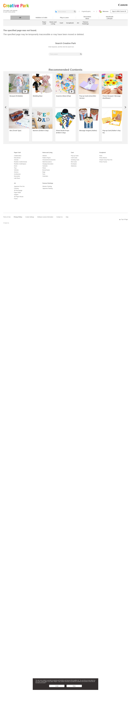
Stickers (44, 156)
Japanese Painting (47, 189)
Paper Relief (17, 193)
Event (15, 167)
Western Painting (47, 187)
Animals (16, 161)
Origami (16, 195)
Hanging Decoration (47, 165)
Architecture (17, 175)
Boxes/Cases (46, 171)
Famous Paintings (47, 184)
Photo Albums (103, 159)
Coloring (16, 189)
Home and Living (47, 153)
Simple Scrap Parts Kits (105, 161)
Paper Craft (17, 153)
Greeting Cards (75, 161)
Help (67, 218)
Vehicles (16, 171)
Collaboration (17, 156)
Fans (43, 175)
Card (72, 153)
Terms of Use (7, 218)
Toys (15, 169)
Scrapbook (102, 153)
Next (125, 108)
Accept (56, 686)
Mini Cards (74, 163)
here (46, 681)
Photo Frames (103, 163)
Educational (17, 159)
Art (15, 184)
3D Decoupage (18, 191)
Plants (44, 169)
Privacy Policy (18, 218)
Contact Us (59, 218)
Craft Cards (74, 159)
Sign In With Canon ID (119, 11)
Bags (43, 173)
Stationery (73, 167)
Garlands (44, 167)
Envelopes (74, 165)
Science (16, 173)
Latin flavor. (17, 179)
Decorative (17, 177)
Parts (100, 156)
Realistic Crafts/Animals (20, 163)
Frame (16, 199)
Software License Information (45, 218)
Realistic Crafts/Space (20, 165)
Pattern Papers (46, 159)
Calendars (45, 177)
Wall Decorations (47, 163)
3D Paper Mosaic (18, 197)
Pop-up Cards (74, 156)
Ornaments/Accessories (48, 161)
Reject (74, 686)
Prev (5, 108)
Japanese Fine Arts (19, 187)
